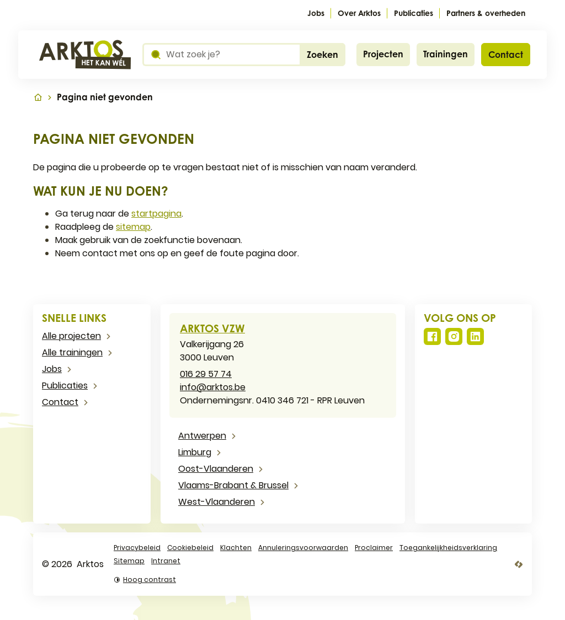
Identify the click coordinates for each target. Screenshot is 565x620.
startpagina (156, 213)
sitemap (133, 226)
